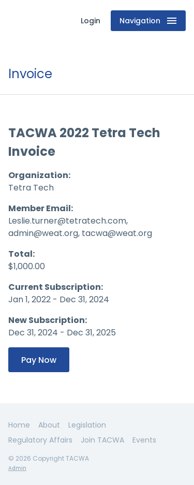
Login (90, 21)
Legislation (87, 425)
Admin (17, 468)
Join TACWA (102, 440)
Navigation (148, 21)
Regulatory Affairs (40, 440)
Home (19, 425)
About (49, 425)
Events (144, 440)
